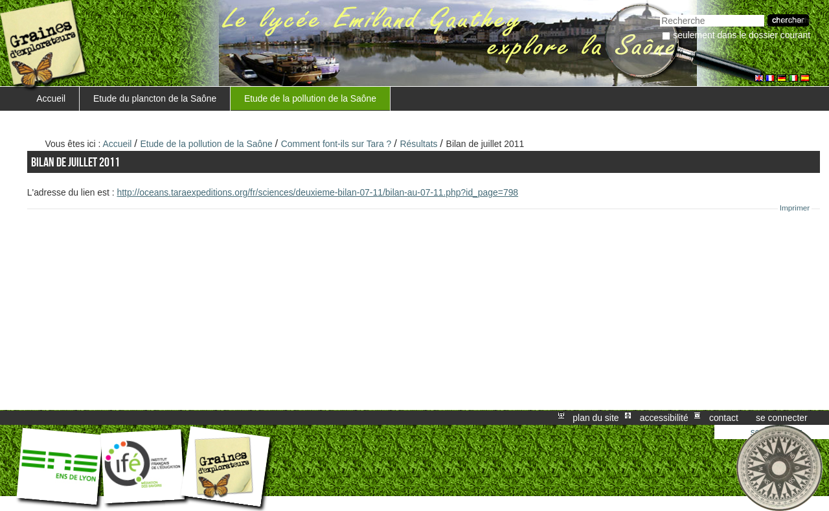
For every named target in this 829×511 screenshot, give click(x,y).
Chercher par (659, 13)
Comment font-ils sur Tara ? (336, 144)
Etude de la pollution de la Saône (310, 98)
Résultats (418, 144)
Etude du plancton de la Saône (154, 98)
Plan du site (596, 418)
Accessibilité (664, 418)
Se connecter (782, 418)
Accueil (50, 98)
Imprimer (795, 207)
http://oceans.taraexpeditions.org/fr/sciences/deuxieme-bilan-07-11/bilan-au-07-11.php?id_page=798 (317, 192)
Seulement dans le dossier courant (741, 35)
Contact (723, 418)
